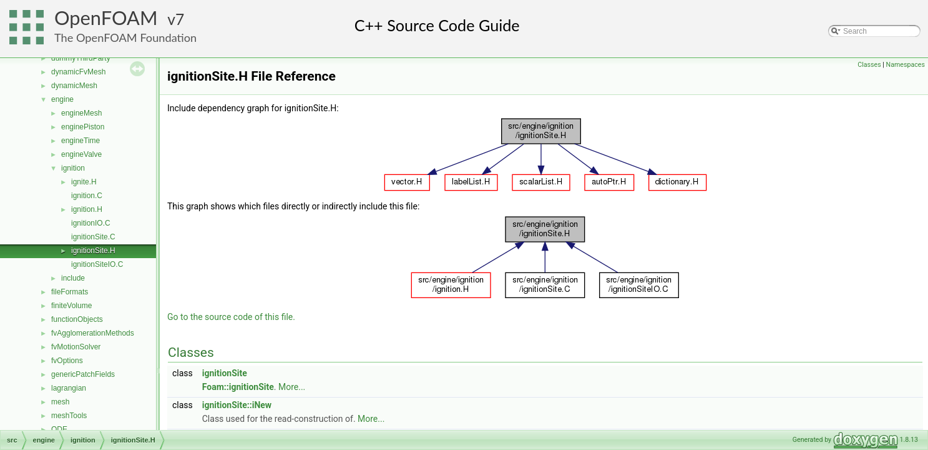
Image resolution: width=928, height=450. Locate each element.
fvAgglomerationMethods (92, 333)
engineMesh (81, 113)
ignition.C (86, 195)
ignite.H (84, 182)
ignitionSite (224, 373)
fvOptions (67, 360)
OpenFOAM (106, 17)
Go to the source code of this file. (231, 317)
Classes (869, 65)
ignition (73, 168)
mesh (60, 402)
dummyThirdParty (80, 58)
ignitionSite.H (93, 250)
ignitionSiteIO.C (97, 264)
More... (291, 387)
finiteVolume (71, 305)
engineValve (81, 154)
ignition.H (86, 209)
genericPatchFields (83, 374)
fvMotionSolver (75, 346)
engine (62, 99)
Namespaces (905, 65)
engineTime (80, 140)
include (73, 278)
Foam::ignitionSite (238, 387)
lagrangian (68, 388)
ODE (59, 429)
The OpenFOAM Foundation (125, 37)
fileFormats (69, 292)
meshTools (69, 415)
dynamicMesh (74, 85)
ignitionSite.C (93, 236)
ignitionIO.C (90, 223)
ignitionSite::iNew (236, 405)
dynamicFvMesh (78, 72)
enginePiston (82, 126)
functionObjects (77, 319)
